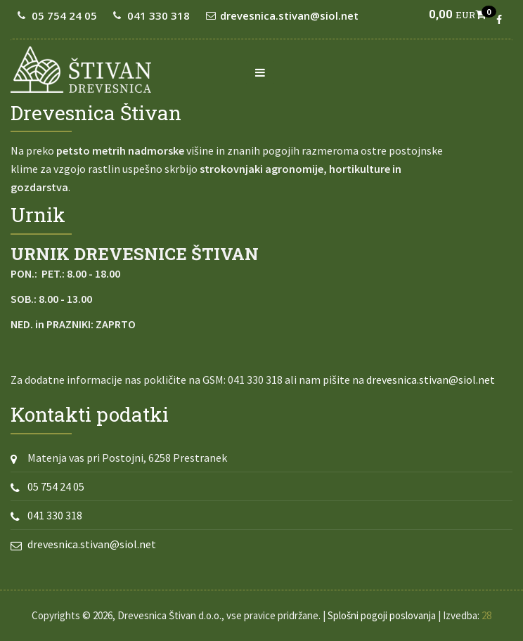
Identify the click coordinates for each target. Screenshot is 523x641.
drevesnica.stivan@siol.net (289, 15)
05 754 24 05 (64, 15)
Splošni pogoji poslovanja (382, 615)
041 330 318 (158, 15)
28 (486, 615)
